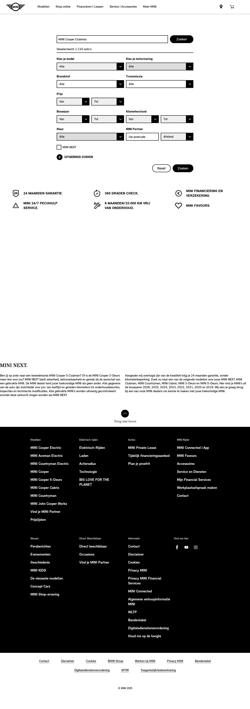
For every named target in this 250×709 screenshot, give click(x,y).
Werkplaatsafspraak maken (197, 488)
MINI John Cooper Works (48, 504)
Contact (182, 496)
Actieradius (87, 464)
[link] (221, 7)
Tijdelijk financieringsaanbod (149, 456)
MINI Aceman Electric (46, 456)
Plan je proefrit (139, 464)
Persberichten (40, 547)
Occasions (86, 555)
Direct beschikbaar (93, 547)
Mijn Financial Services (194, 480)
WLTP (132, 612)
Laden (83, 456)
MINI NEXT (69, 147)
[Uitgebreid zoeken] (125, 157)
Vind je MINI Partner (45, 512)
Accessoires (186, 464)
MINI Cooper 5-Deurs (46, 480)
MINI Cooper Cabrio (44, 488)
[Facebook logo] (177, 547)
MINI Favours (186, 456)
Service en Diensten (191, 472)
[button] (43, 7)
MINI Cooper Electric (45, 448)
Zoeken (183, 168)
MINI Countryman (43, 496)
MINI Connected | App (193, 448)
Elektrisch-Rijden (92, 448)
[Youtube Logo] (186, 547)
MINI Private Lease (142, 448)
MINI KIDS (38, 571)
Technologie (88, 472)
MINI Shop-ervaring (44, 594)
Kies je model (65, 59)
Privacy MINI (137, 571)
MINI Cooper (39, 472)
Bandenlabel (137, 620)
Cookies (134, 563)
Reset (161, 168)
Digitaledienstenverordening (148, 628)
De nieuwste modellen (46, 578)
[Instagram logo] (196, 547)
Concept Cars (40, 586)
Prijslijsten (38, 520)
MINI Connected (140, 591)
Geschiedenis (40, 563)
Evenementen (40, 555)
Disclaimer (136, 555)
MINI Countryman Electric (49, 464)
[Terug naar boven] (125, 413)
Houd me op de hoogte (144, 636)
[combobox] (112, 39)
